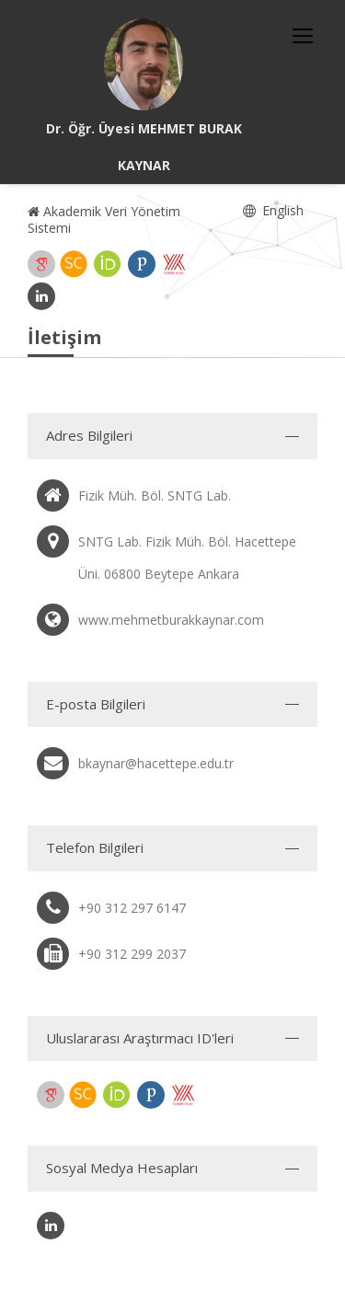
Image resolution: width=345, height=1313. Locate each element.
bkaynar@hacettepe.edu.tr (156, 763)
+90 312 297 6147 (132, 907)
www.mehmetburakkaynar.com (171, 619)
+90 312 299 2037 (132, 953)
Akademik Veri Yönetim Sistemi (104, 219)
